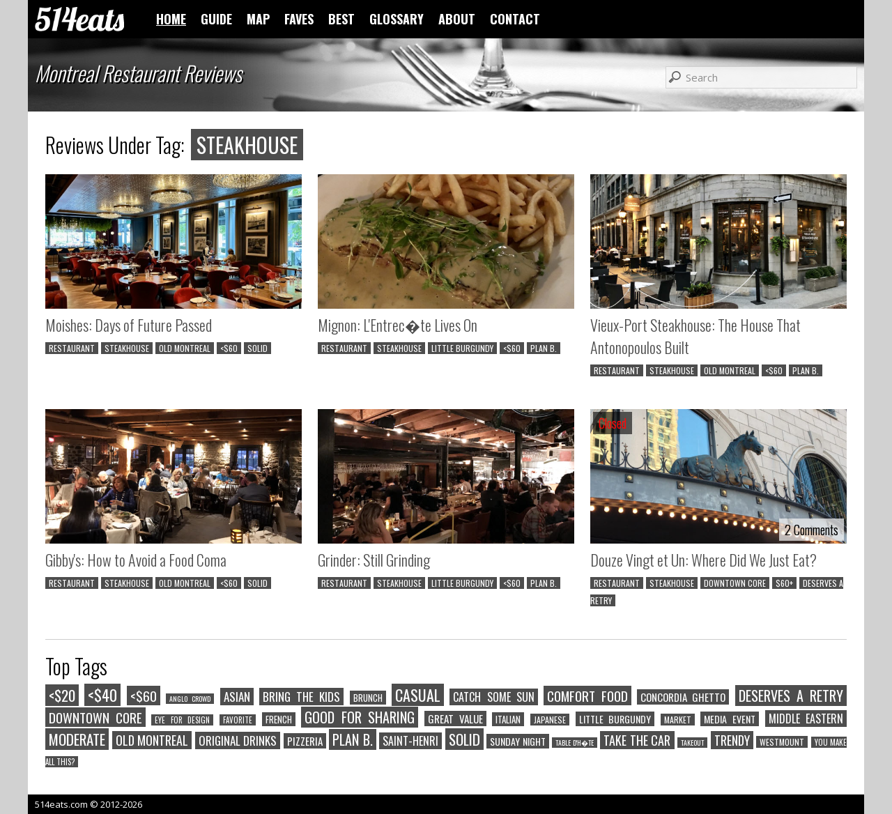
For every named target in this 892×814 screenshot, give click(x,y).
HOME (171, 19)
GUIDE (216, 19)
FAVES (299, 19)
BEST (341, 19)
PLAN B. (543, 348)
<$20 (62, 695)
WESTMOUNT (782, 742)
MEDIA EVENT (729, 719)
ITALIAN (508, 719)
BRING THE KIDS (302, 696)
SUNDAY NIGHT (518, 741)
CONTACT (515, 19)
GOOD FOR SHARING (360, 717)
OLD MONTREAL (184, 348)
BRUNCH (368, 698)
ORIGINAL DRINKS (238, 740)
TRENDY (732, 740)
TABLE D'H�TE (574, 742)
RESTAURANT (72, 348)
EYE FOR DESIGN (182, 719)
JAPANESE (550, 719)
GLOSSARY (396, 19)
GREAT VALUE (455, 718)
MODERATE (77, 739)
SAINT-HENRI (410, 740)
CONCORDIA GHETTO (682, 697)
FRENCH (279, 719)
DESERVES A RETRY (791, 695)
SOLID (257, 348)
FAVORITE (237, 719)
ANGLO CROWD (189, 698)
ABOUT (456, 19)
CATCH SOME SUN (494, 697)
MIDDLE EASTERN (806, 718)
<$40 (102, 695)
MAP (258, 19)
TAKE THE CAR (636, 740)
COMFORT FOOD (587, 695)
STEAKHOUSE (127, 348)
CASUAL (417, 695)
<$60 (229, 348)
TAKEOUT (692, 742)
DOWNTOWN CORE (735, 583)
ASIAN (237, 696)
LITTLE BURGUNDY (462, 348)
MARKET (677, 719)
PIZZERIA (305, 740)
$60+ (784, 583)
